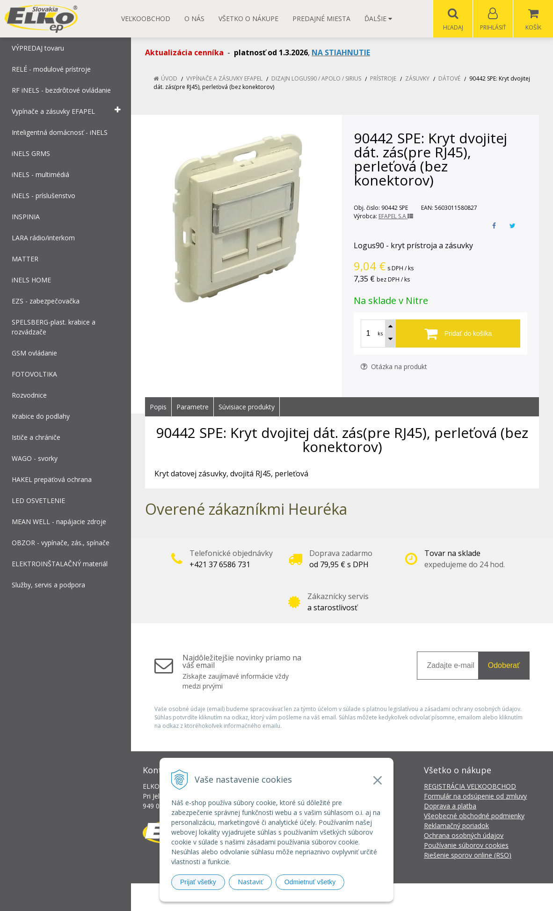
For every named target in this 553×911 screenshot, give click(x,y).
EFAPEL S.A (395, 217)
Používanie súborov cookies (466, 845)
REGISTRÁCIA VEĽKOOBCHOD (470, 786)
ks (380, 333)
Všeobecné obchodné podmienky (474, 816)
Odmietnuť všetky (310, 882)
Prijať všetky (198, 882)
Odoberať (504, 666)
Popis (158, 407)
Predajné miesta (321, 18)
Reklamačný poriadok (456, 826)
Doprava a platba (450, 806)
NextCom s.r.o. (444, 897)
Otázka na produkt (394, 367)
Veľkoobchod (145, 18)
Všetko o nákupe (248, 18)
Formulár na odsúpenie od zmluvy (475, 796)
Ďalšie (378, 18)
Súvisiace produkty (246, 407)
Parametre (192, 407)
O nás (194, 18)
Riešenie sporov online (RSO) (467, 855)
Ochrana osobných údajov (463, 835)
